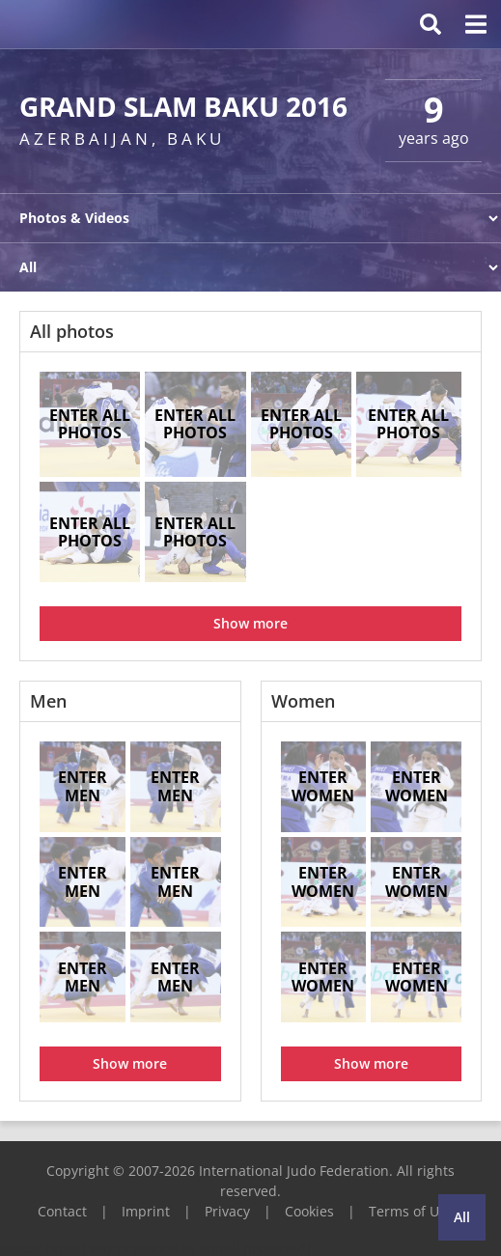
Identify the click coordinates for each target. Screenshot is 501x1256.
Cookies (309, 1211)
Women (303, 700)
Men (48, 700)
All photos (72, 331)
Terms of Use (411, 1211)
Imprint (146, 1211)
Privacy (227, 1211)
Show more (250, 623)
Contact (62, 1211)
